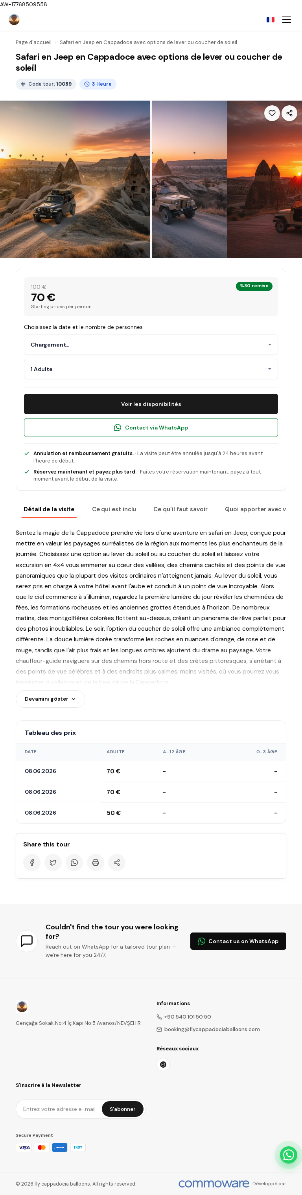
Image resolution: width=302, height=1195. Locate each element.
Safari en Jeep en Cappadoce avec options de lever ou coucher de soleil (148, 42)
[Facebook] (32, 862)
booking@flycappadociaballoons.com (208, 1029)
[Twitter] (53, 862)
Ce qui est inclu (114, 509)
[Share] (289, 113)
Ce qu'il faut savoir (180, 509)
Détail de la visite (49, 509)
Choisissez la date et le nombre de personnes (83, 326)
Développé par (269, 1183)
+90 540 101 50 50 (184, 1016)
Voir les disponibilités (151, 404)
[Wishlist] (272, 113)
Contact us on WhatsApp (238, 941)
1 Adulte (42, 369)
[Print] (95, 862)
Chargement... (50, 344)
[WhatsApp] (74, 862)
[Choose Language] (270, 20)
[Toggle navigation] (286, 19)
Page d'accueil (34, 42)
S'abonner (123, 1109)
